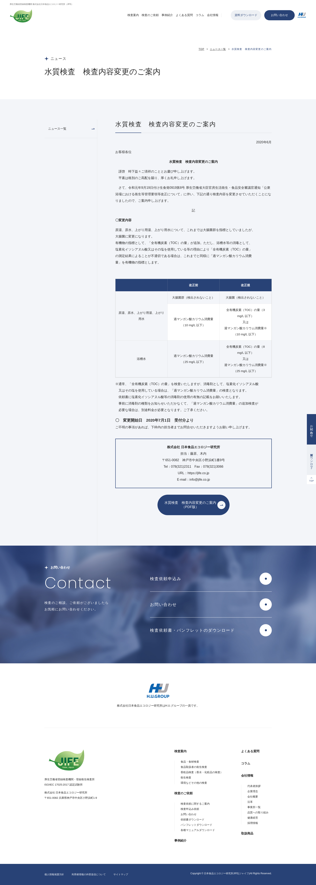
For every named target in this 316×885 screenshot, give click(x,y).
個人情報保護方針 (54, 874)
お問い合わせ (279, 15)
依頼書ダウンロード (192, 819)
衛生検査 (186, 777)
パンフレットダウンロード (196, 824)
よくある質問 (184, 15)
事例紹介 (167, 15)
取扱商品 (247, 833)
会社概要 (252, 796)
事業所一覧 (254, 807)
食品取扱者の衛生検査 (194, 767)
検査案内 (133, 15)
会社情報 (212, 15)
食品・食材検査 (190, 761)
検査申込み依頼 (190, 809)
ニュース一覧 (218, 49)
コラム (200, 15)
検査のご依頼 (150, 15)
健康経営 (252, 817)
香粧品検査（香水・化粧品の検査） (202, 772)
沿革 (250, 802)
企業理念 (252, 791)
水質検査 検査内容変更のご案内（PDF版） (190, 505)
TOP (201, 49)
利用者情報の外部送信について (89, 874)
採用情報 (252, 823)
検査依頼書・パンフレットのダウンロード (192, 630)
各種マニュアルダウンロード (198, 830)
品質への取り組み (258, 812)
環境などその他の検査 (194, 782)
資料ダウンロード (246, 15)
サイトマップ (120, 874)
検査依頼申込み (165, 578)
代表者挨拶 (254, 786)
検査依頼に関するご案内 (195, 803)
